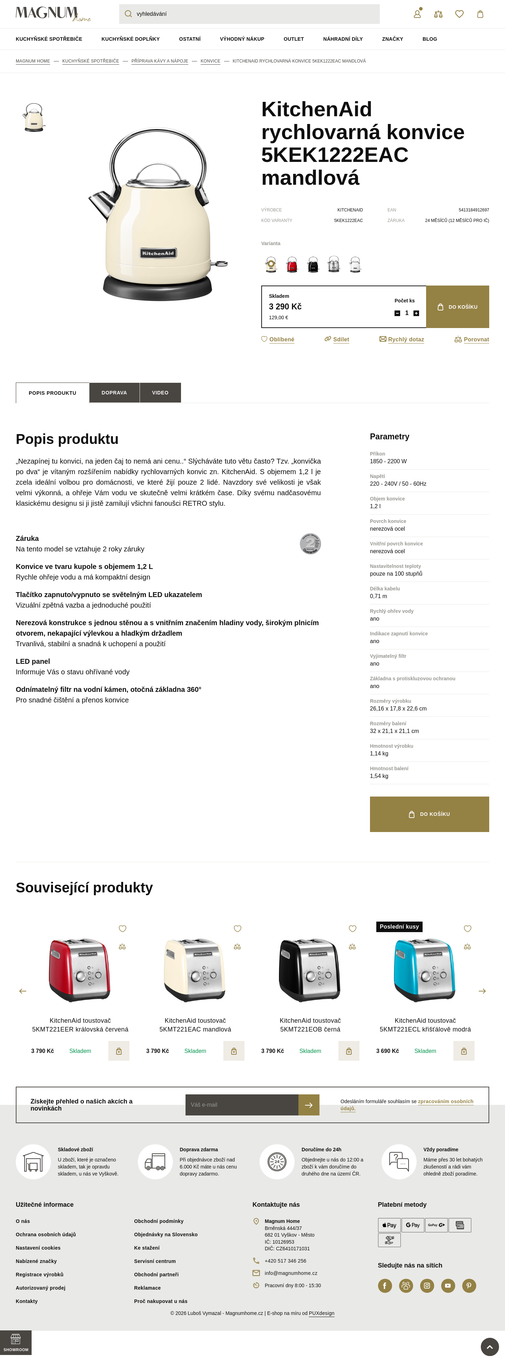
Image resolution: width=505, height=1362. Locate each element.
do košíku (463, 307)
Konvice (210, 61)
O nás (23, 1221)
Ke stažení (147, 1248)
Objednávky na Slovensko (166, 1234)
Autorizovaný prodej (41, 1288)
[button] (278, 339)
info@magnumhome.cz (291, 1273)
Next (482, 991)
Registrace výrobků (39, 1274)
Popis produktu (52, 393)
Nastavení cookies (38, 1248)
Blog (430, 39)
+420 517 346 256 (286, 1261)
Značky (392, 39)
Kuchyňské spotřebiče (49, 39)
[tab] (52, 392)
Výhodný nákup (242, 39)
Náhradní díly (343, 39)
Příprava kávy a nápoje (160, 61)
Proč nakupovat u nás (161, 1301)
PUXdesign (322, 1313)
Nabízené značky (36, 1261)
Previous (23, 991)
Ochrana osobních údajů (46, 1234)
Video (160, 392)
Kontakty (27, 1301)
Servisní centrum (155, 1261)
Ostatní (190, 39)
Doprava (114, 392)
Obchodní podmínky (159, 1221)
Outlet (294, 39)
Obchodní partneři (156, 1274)
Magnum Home (33, 61)
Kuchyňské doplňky (131, 39)
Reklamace (147, 1288)
